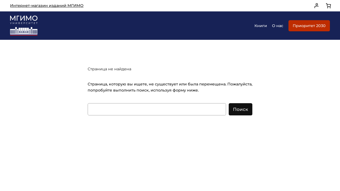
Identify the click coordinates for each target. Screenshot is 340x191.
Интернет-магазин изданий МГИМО (46, 5)
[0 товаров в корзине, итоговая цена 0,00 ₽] (328, 5)
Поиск (240, 109)
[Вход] (315, 5)
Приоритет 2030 (309, 25)
